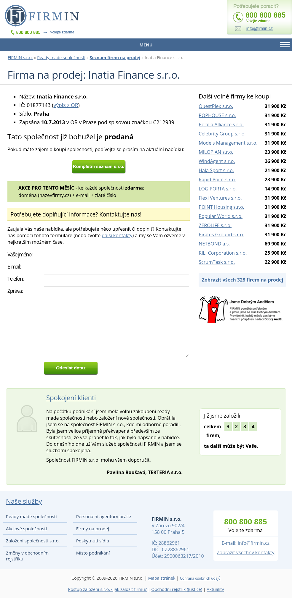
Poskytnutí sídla (92, 541)
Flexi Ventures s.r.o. (220, 198)
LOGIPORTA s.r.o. (218, 188)
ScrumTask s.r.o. (217, 262)
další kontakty (117, 235)
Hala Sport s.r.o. (216, 170)
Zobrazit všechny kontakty (245, 552)
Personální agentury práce (103, 516)
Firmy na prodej (92, 528)
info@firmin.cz (253, 543)
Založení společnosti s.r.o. (33, 541)
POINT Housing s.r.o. (221, 207)
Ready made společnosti (61, 57)
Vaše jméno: (19, 254)
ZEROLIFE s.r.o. (215, 225)
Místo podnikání (93, 553)
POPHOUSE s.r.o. (217, 115)
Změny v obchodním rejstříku (27, 556)
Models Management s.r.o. (228, 143)
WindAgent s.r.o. (217, 161)
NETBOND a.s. (214, 243)
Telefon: (15, 278)
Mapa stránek (161, 578)
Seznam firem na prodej (115, 57)
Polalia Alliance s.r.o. (221, 124)
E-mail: (14, 266)
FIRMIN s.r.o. (20, 57)
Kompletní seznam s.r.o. (99, 166)
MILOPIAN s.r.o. (216, 152)
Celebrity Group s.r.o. (222, 133)
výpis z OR (65, 105)
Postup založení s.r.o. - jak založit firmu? (107, 589)
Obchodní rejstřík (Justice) (176, 589)
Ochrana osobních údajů (200, 578)
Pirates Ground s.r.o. (221, 234)
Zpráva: (15, 290)
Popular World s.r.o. (220, 216)
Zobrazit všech (242, 280)
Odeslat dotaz (71, 367)
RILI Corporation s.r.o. (223, 253)
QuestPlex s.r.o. (216, 106)
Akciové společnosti (26, 528)
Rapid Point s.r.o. (217, 179)
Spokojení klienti (71, 397)
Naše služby (24, 501)
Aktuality (215, 589)
